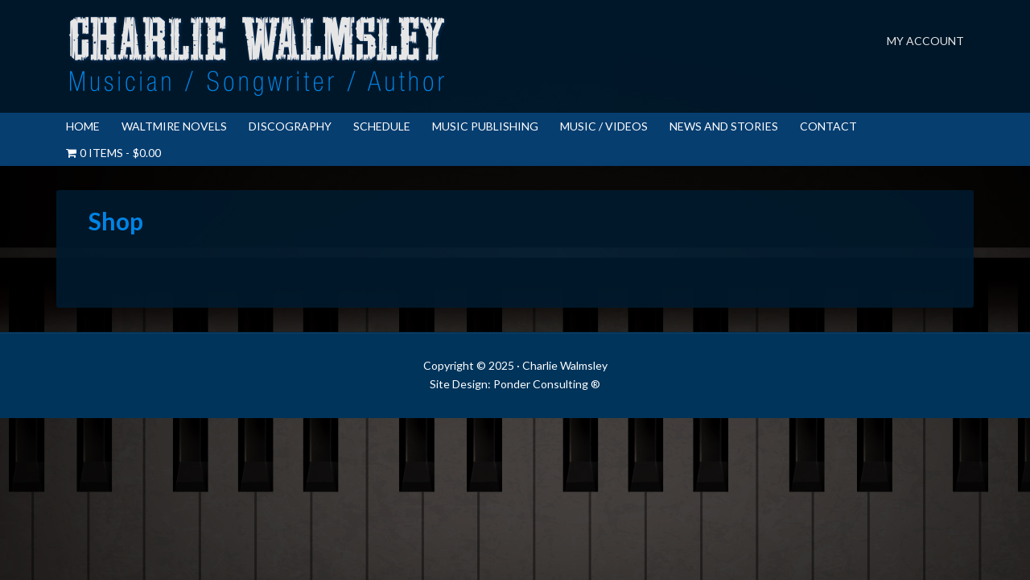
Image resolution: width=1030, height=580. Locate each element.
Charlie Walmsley (257, 56)
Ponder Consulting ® (546, 384)
